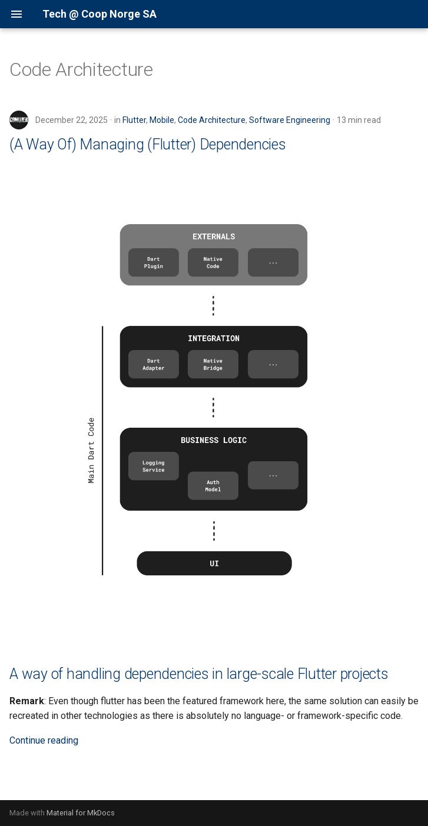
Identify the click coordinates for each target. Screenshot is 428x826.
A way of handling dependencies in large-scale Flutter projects (199, 673)
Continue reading (43, 740)
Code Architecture (211, 120)
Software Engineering (289, 120)
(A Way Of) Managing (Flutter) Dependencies (147, 144)
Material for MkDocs (81, 812)
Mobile (162, 120)
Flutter (134, 120)
